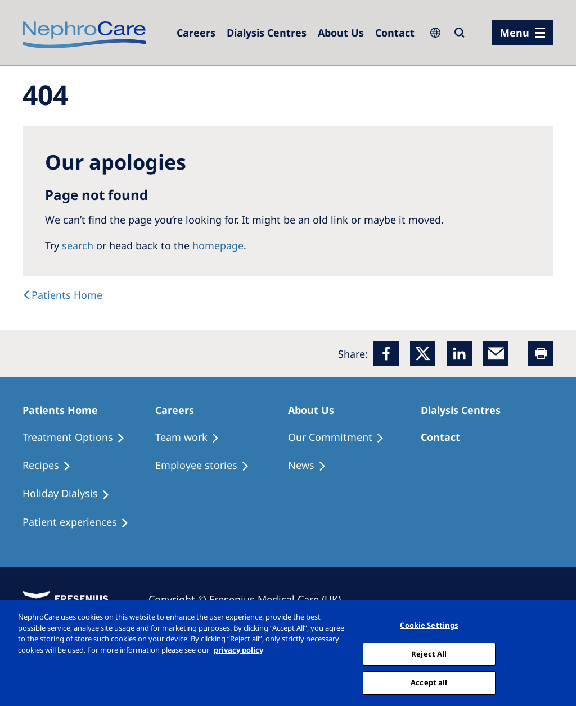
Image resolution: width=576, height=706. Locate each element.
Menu (514, 32)
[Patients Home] (65, 410)
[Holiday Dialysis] (71, 493)
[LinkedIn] (459, 353)
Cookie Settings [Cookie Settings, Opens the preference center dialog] (429, 625)
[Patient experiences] (80, 522)
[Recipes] (51, 465)
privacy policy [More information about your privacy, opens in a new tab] (238, 650)
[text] (62, 295)
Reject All (429, 654)
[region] (288, 653)
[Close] (558, 652)
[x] (422, 353)
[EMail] (495, 353)
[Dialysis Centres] (196, 32)
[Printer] (541, 353)
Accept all (429, 682)
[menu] (523, 32)
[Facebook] (386, 353)
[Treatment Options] (78, 437)
